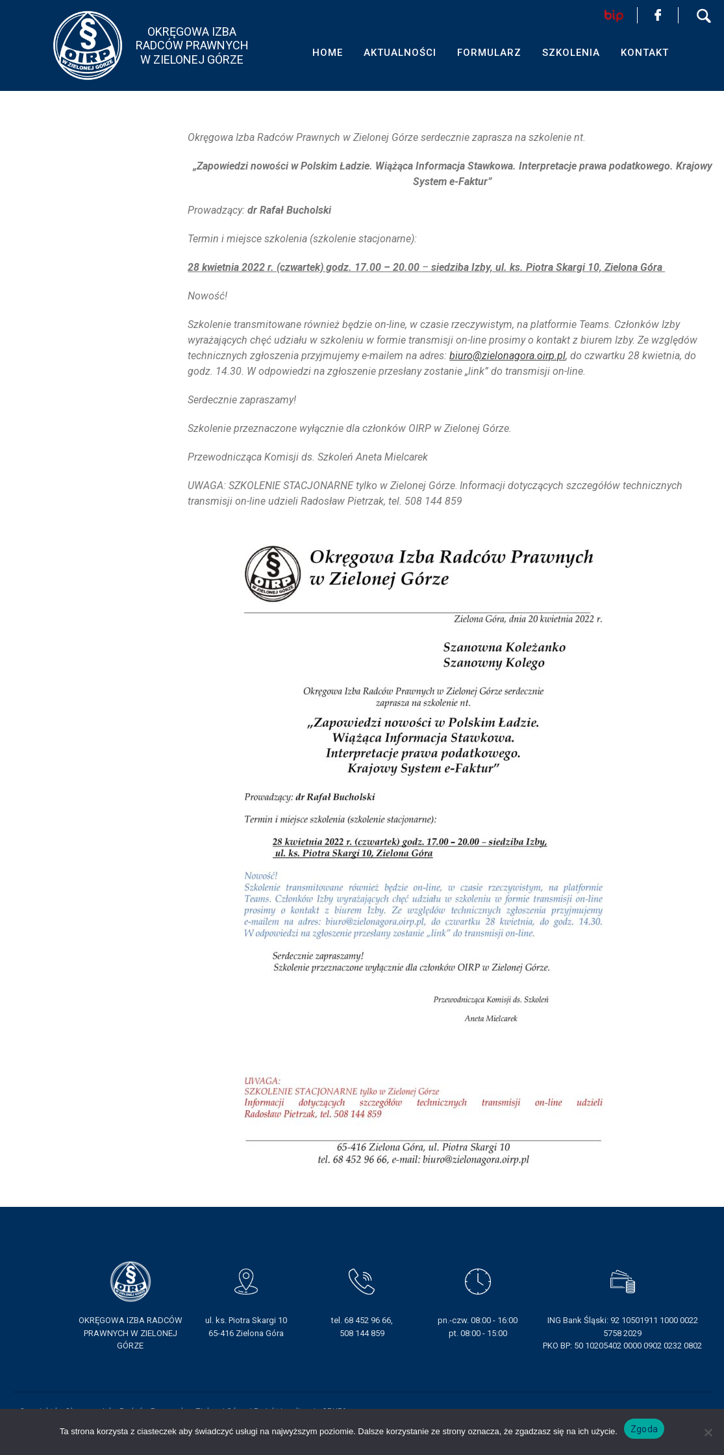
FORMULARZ (489, 52)
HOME (327, 52)
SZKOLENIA (571, 52)
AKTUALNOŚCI (400, 52)
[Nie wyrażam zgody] (707, 1432)
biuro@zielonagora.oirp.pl (507, 355)
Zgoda (644, 1429)
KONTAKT (645, 52)
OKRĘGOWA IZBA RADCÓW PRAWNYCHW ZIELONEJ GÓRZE (192, 45)
